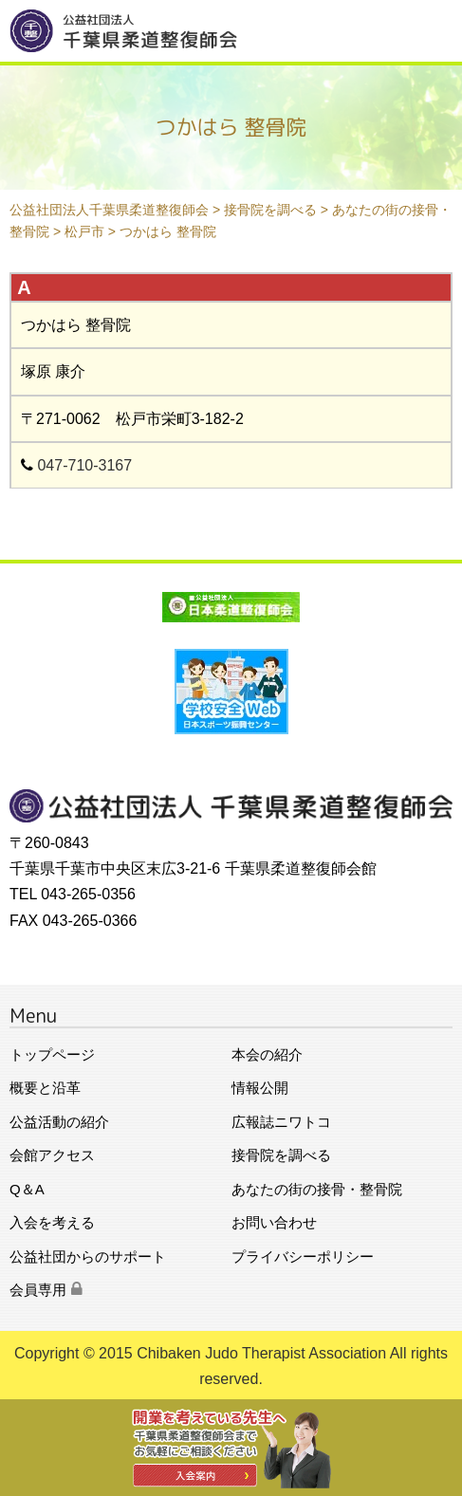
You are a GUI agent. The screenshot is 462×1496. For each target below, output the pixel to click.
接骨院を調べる (281, 1155)
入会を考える (52, 1222)
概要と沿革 (45, 1088)
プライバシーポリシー (302, 1256)
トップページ (52, 1054)
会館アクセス (52, 1155)
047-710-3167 (84, 465)
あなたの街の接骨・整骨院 (316, 1189)
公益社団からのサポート (87, 1256)
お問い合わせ (274, 1222)
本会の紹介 (267, 1054)
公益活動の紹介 (59, 1122)
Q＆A (27, 1189)
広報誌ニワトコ (281, 1122)
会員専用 (46, 1290)
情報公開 (259, 1088)
